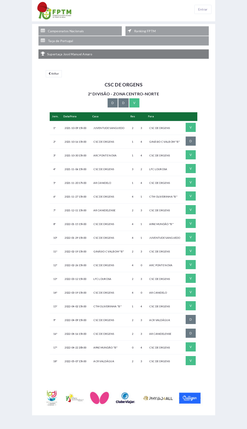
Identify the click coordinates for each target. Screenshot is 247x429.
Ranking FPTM (142, 31)
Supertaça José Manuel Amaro (66, 54)
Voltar (54, 73)
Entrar (203, 9)
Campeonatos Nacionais (62, 31)
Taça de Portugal (57, 40)
